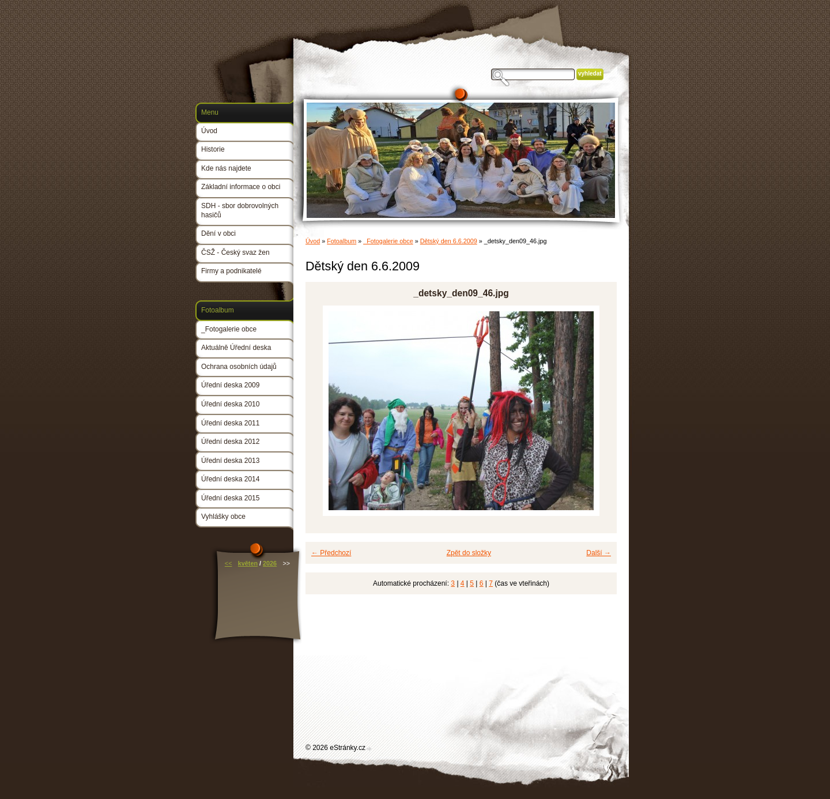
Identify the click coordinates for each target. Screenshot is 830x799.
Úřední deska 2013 (230, 461)
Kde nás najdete (226, 168)
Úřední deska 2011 (230, 423)
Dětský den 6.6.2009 (448, 241)
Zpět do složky (469, 553)
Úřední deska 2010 (230, 404)
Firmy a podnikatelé (231, 271)
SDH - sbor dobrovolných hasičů (239, 210)
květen (248, 563)
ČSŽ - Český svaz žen (235, 252)
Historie (213, 149)
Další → (598, 553)
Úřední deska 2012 (230, 442)
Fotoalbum (341, 241)
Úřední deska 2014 (230, 479)
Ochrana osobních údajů (239, 367)
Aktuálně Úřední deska (236, 348)
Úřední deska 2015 (230, 498)
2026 (270, 563)
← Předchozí (331, 553)
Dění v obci (218, 233)
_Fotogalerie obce (388, 241)
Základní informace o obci (240, 187)
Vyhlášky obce (223, 516)
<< (228, 563)
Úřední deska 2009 (230, 385)
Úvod (312, 241)
